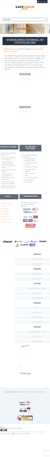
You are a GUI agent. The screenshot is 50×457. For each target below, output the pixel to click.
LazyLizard (13, 49)
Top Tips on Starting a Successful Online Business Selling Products (25, 77)
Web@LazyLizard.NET (24, 351)
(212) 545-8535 (23, 356)
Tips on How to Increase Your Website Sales (25, 110)
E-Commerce (35, 49)
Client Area (43, 1)
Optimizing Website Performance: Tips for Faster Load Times (25, 41)
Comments (13, 51)
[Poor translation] (5, 430)
